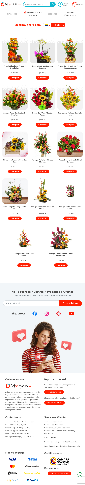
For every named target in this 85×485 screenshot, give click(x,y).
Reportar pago (54, 392)
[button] (14, 64)
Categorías (12, 14)
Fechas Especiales (69, 13)
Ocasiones (52, 14)
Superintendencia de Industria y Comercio (62, 446)
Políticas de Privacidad (53, 425)
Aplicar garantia (50, 437)
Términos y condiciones (54, 422)
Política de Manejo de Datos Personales (61, 442)
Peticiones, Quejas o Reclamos (57, 428)
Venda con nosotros (59, 473)
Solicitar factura (54, 402)
